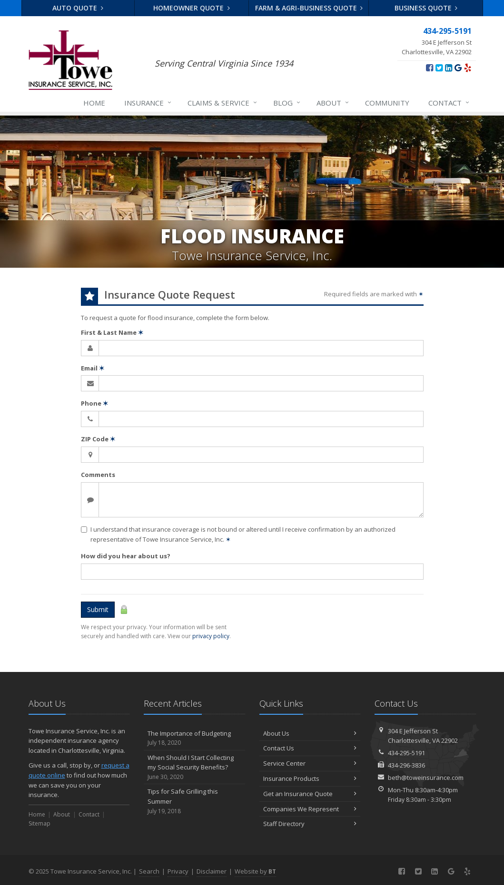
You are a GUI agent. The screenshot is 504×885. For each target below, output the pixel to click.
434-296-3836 (406, 765)
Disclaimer (212, 871)
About (333, 102)
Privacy (178, 871)
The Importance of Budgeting (194, 738)
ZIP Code (98, 439)
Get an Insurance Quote (310, 793)
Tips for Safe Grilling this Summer (194, 801)
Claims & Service (223, 102)
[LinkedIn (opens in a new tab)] (448, 67)
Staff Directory (310, 823)
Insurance (148, 102)
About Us (310, 733)
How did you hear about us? (125, 556)
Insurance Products (310, 778)
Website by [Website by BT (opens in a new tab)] (255, 871)
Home (94, 102)
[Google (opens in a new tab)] (458, 67)
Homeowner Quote (191, 7)
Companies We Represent (310, 809)
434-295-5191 (406, 753)
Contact (449, 102)
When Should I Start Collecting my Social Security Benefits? (194, 767)
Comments (98, 474)
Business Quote (426, 7)
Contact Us (310, 748)
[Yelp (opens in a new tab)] (467, 67)
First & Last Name (112, 332)
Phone (94, 403)
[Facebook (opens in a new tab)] (429, 67)
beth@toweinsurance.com (426, 777)
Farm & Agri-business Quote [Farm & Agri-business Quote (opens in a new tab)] (309, 7)
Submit (98, 609)
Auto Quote (77, 7)
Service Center (310, 763)
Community (387, 102)
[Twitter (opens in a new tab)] (439, 67)
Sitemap (39, 823)
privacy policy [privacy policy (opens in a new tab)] (210, 636)
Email (92, 368)
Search (149, 871)
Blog (287, 102)
